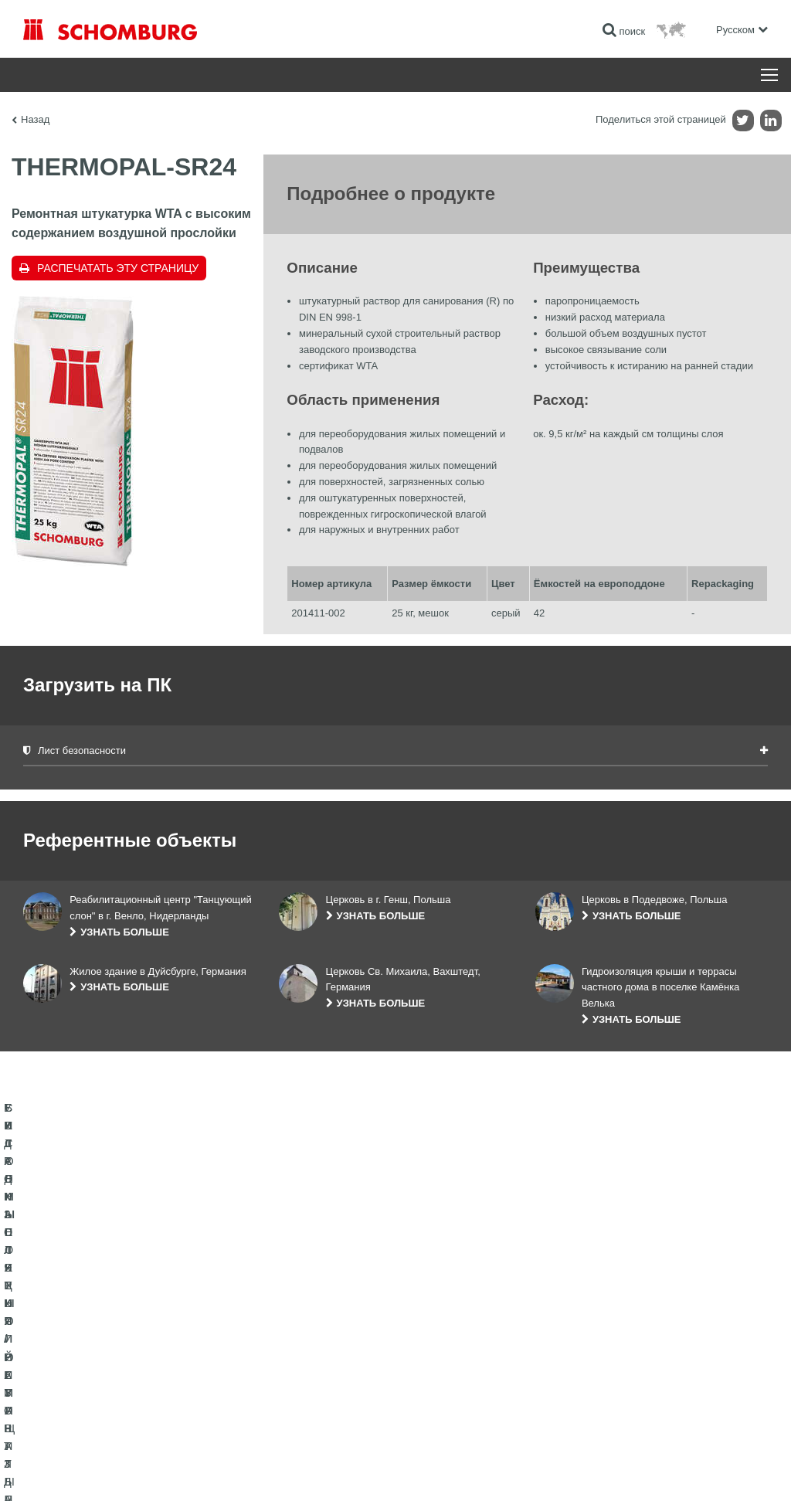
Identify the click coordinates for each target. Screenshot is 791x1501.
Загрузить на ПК (313, 1343)
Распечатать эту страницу (118, 268)
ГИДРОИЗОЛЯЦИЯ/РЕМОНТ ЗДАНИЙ (106, 1320)
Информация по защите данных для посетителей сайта (220, 1471)
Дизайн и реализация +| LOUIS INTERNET (699, 1471)
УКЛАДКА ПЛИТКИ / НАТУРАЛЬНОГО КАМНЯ (122, 1343)
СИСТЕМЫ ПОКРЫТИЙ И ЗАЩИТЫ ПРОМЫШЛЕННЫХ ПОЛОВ (100, 1378)
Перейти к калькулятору (330, 1320)
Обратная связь (313, 1366)
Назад (35, 119)
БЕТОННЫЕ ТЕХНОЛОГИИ (82, 1413)
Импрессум (87, 1471)
